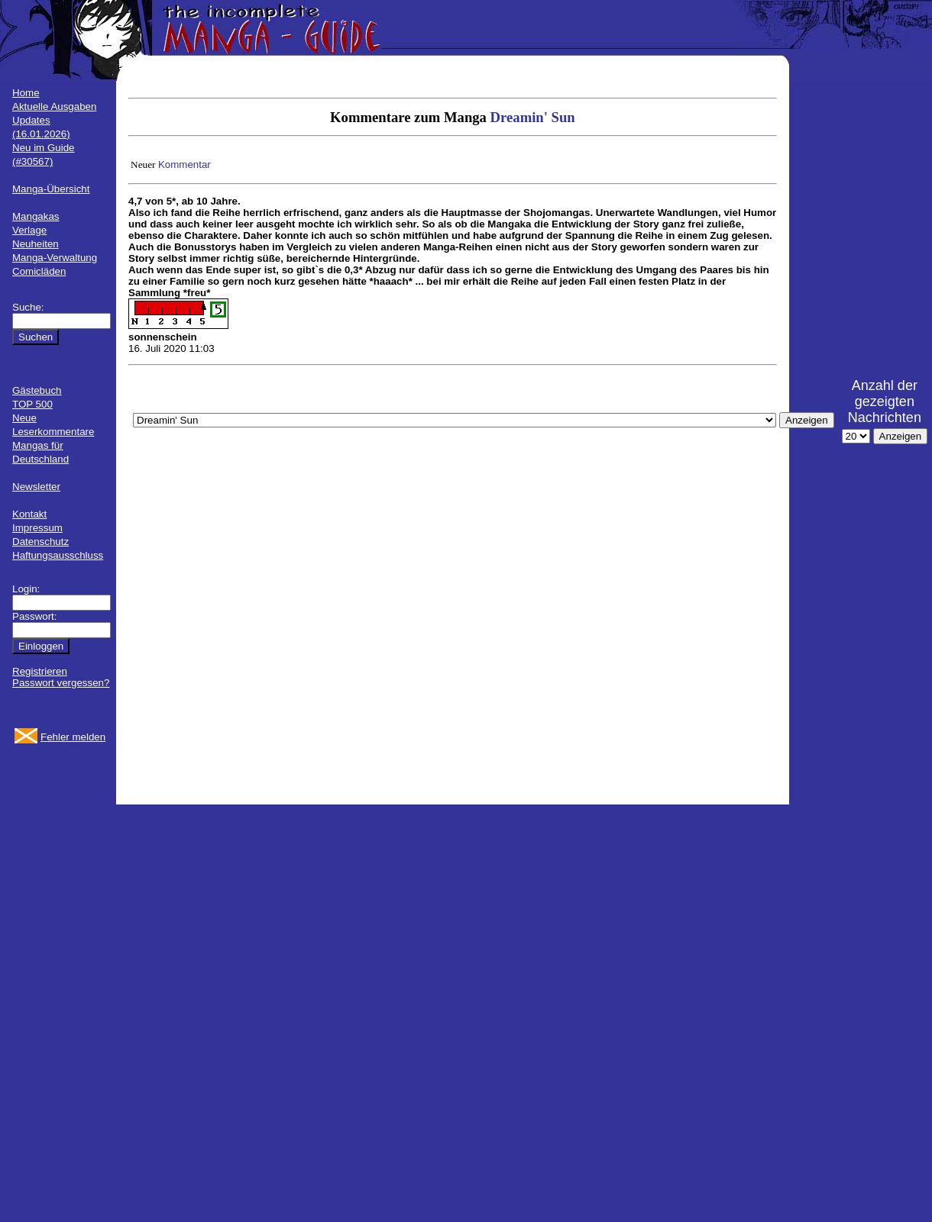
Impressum (37, 528)
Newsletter (36, 486)
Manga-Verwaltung (54, 257)
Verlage (29, 230)
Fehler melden (72, 737)
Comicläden (39, 271)
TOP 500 (32, 404)
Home (26, 92)
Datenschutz (40, 541)
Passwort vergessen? (60, 682)
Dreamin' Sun (532, 117)
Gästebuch (36, 390)
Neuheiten (35, 244)
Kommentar (184, 164)
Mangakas (36, 216)
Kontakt (29, 514)
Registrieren (39, 671)
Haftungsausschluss (57, 555)
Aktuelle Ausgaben (54, 106)
